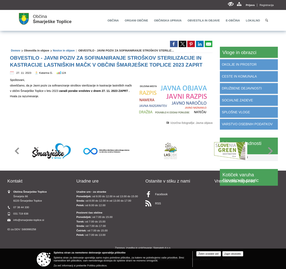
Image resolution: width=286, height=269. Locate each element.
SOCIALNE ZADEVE (237, 100)
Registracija (267, 5)
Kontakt (14, 181)
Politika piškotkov (97, 265)
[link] (174, 44)
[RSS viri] (177, 202)
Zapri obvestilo (232, 253)
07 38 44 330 (21, 207)
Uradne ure (87, 181)
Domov (15, 50)
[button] (16, 150)
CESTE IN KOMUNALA (239, 76)
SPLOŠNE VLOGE (236, 112)
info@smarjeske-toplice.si (28, 220)
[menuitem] (113, 20)
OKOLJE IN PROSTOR (239, 64)
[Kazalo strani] (239, 4)
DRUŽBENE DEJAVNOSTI (242, 88)
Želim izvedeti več (208, 253)
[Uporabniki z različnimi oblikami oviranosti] (231, 4)
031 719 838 (20, 213)
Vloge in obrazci (239, 52)
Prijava (250, 5)
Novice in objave (64, 50)
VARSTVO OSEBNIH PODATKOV (247, 124)
